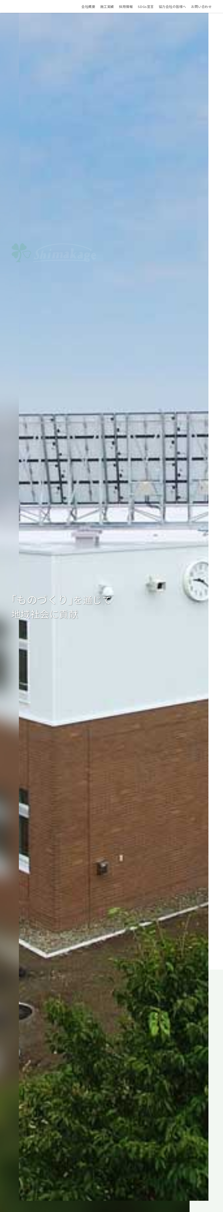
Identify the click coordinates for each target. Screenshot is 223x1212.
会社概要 (92, 8)
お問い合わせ (205, 8)
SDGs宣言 (149, 8)
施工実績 (110, 8)
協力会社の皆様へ (176, 8)
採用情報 (129, 8)
